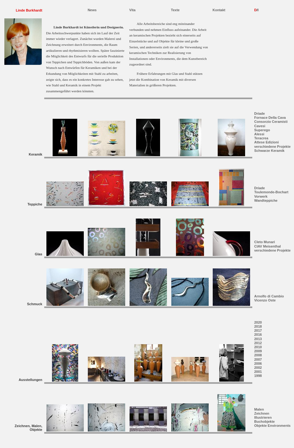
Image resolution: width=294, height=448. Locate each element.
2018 (258, 326)
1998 (258, 376)
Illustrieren (263, 417)
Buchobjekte (264, 421)
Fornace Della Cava (270, 117)
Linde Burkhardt (29, 10)
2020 (258, 322)
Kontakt (219, 10)
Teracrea (261, 138)
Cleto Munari (264, 242)
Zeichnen (261, 413)
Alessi (259, 134)
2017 (258, 330)
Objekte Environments (272, 425)
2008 (258, 355)
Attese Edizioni (266, 142)
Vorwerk (261, 196)
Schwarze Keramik (269, 150)
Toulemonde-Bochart (271, 192)
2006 (258, 363)
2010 (258, 347)
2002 (258, 367)
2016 (258, 334)
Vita (132, 10)
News (92, 10)
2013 (258, 339)
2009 (258, 351)
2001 (258, 371)
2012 (258, 343)
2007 (258, 359)
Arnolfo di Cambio (269, 296)
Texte (175, 10)
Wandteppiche (265, 200)
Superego (262, 130)
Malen (259, 409)
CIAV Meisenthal (267, 246)
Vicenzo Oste (265, 300)
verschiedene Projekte (272, 146)
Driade (259, 113)
